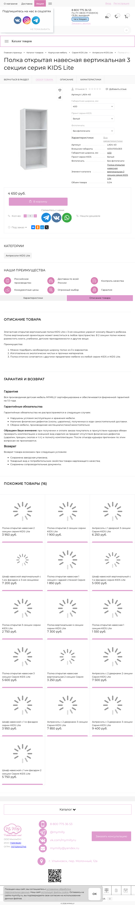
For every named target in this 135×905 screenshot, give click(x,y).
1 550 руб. (112, 635)
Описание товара (99, 297)
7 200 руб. (22, 587)
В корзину (38, 201)
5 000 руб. (112, 587)
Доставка (26, 3)
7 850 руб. (67, 732)
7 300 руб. (67, 635)
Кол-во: (16, 215)
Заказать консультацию (111, 836)
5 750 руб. (22, 780)
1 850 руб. (67, 587)
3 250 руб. (67, 684)
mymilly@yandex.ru (64, 848)
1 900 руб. (67, 538)
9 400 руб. (112, 732)
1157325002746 (18, 846)
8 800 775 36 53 (81, 10)
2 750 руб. (22, 635)
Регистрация (121, 3)
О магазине (11, 3)
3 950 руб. (22, 538)
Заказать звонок (81, 23)
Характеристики (33, 297)
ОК (95, 894)
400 (109, 152)
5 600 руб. (22, 684)
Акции (40, 3)
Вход (108, 3)
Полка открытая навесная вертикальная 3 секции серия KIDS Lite (117, 172)
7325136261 (15, 843)
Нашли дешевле (88, 215)
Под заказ (16, 227)
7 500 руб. (112, 684)
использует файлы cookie (55, 892)
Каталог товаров (18, 41)
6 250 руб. (112, 538)
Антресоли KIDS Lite (18, 255)
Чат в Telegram (80, 19)
